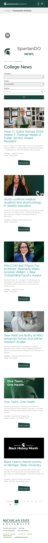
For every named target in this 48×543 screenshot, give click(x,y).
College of (17, 11)
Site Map (21, 528)
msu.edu (23, 534)
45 (10, 505)
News (10, 61)
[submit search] (24, 97)
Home (6, 61)
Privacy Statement (9, 530)
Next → (16, 505)
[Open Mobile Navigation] (40, 4)
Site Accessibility (23, 530)
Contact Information (9, 528)
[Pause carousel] (7, 35)
